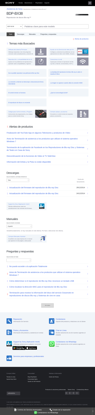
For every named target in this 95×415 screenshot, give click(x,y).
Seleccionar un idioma (13, 223)
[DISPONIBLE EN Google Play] (19, 348)
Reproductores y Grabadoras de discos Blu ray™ (35, 9)
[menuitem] (10, 3)
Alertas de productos (81, 39)
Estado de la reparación (59, 409)
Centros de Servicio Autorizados (28, 409)
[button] (90, 3)
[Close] (93, 411)
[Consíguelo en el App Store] (31, 348)
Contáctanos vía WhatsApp (46, 412)
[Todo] (11, 34)
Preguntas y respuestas (48, 34)
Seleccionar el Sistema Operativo (17, 176)
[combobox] (47, 26)
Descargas (20, 34)
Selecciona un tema (12, 256)
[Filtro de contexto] (14, 26)
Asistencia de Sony (14, 9)
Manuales (32, 34)
